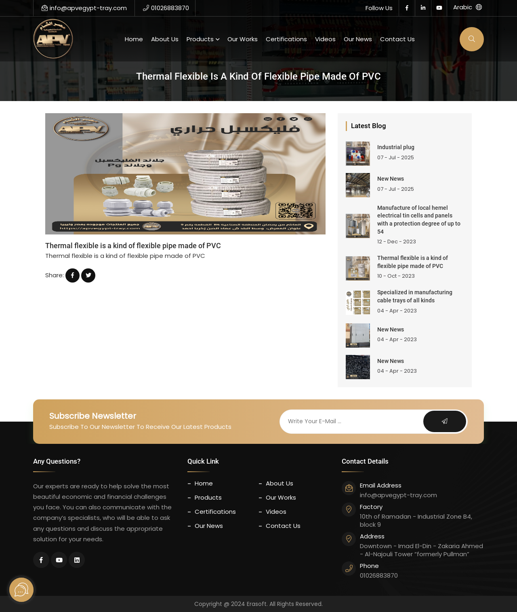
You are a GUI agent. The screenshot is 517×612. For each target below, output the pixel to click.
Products (200, 39)
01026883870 (166, 8)
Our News (358, 39)
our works (242, 39)
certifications (286, 39)
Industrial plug (395, 147)
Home (134, 39)
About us (165, 39)
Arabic (467, 7)
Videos (325, 39)
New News (390, 178)
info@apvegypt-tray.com (84, 8)
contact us (397, 39)
